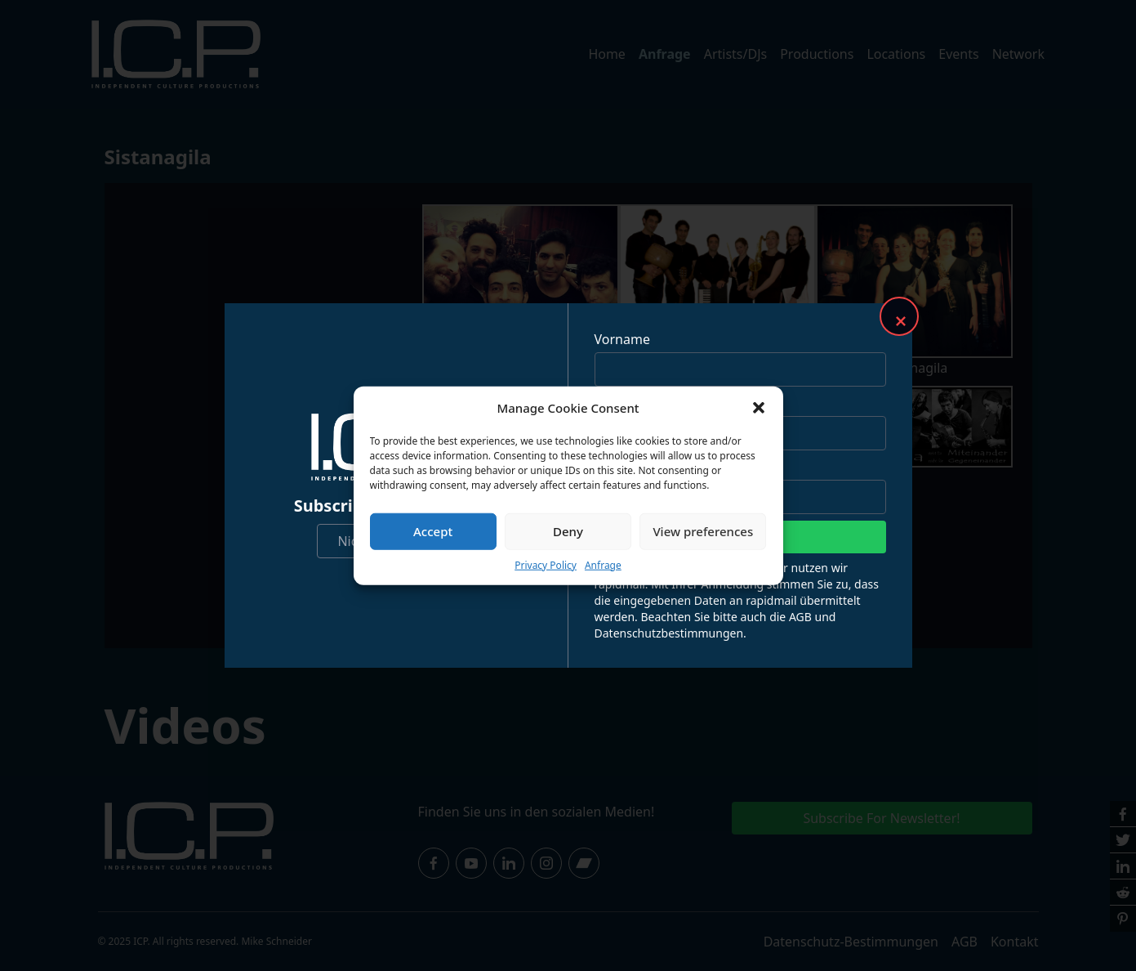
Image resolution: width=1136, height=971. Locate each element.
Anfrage (603, 564)
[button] (759, 408)
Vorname (622, 339)
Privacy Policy (546, 564)
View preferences (703, 531)
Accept (432, 531)
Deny (568, 531)
